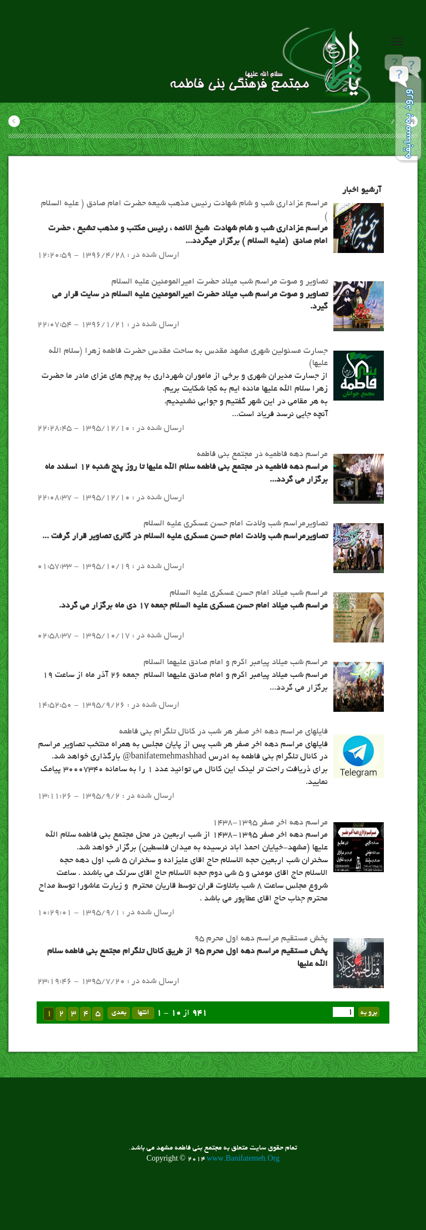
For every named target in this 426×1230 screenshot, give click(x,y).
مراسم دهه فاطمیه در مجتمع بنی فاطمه (262, 454)
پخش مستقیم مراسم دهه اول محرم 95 (261, 938)
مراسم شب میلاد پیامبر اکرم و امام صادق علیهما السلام (236, 662)
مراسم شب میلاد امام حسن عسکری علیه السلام (249, 593)
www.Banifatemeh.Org (243, 1159)
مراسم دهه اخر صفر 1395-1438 (270, 822)
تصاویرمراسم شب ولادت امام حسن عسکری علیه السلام (236, 523)
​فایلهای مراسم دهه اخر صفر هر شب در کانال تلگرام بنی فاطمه (223, 731)
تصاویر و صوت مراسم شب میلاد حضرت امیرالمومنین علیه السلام (219, 281)
